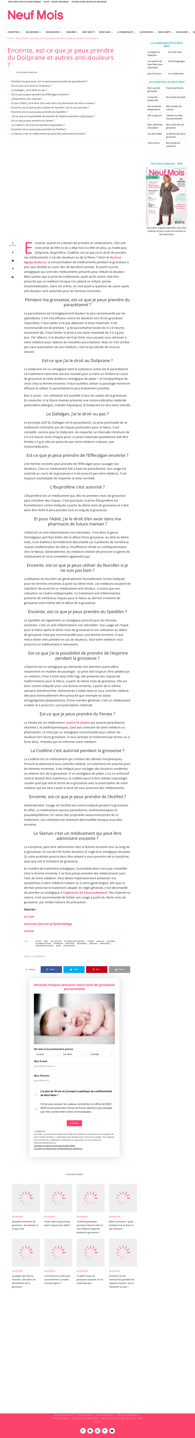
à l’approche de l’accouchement (84, 892)
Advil (46, 941)
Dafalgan (100, 941)
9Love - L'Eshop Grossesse (56, 1)
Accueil (11, 38)
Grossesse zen (114, 1217)
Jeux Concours (155, 73)
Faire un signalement (127, 1415)
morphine (93, 943)
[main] (97, 725)
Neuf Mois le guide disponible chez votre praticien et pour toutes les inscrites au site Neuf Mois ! (166, 231)
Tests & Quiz (154, 142)
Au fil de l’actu (175, 52)
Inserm (29, 931)
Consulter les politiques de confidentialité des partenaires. (58, 1148)
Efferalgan (58, 943)
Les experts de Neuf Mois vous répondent (155, 64)
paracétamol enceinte (44, 946)
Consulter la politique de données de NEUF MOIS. (54, 1145)
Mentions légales (105, 1415)
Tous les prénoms (174, 87)
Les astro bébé (155, 133)
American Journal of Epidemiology (48, 924)
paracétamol (105, 943)
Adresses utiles (60, 1418)
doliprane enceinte (43, 943)
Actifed (38, 941)
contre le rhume (78, 723)
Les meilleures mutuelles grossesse (89, 1)
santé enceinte (69, 946)
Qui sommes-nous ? (64, 1415)
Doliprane (111, 941)
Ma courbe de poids (175, 97)
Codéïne (90, 941)
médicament (82, 943)
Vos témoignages (176, 61)
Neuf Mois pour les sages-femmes (24, 1)
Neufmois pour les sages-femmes (117, 1418)
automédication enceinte (74, 941)
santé (58, 946)
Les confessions (175, 73)
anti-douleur (56, 941)
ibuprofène (69, 943)
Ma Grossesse (22, 38)
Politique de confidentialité (84, 1418)
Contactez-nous (85, 1415)
